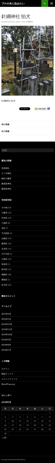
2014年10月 (6, 334)
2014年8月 (6, 344)
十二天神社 (6, 173)
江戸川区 (5, 254)
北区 (3, 228)
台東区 (4, 238)
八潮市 (4, 223)
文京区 (4, 248)
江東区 (4, 259)
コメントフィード (9, 379)
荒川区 (4, 269)
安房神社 (5, 168)
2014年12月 (6, 324)
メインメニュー (51, 3)
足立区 (4, 285)
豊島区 (4, 279)
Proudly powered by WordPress (13, 459)
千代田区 (5, 233)
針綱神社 (29, 22)
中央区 (4, 218)
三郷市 (4, 212)
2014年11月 (6, 329)
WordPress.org (8, 384)
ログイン (5, 368)
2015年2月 (6, 314)
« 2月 (4, 437)
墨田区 (4, 243)
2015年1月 (6, 319)
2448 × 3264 (20, 22)
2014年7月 (6, 350)
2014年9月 (6, 339)
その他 (4, 207)
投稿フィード (7, 374)
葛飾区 (4, 274)
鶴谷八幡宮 (6, 178)
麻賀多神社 (6, 183)
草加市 (4, 264)
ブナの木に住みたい (13, 3)
